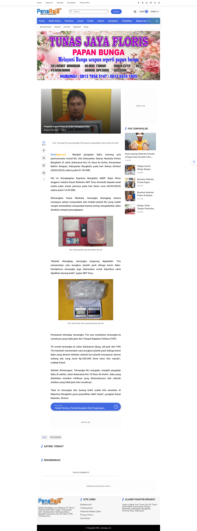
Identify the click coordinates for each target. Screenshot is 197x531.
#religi (86, 27)
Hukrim (100, 21)
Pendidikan (127, 21)
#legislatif (77, 27)
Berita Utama (55, 21)
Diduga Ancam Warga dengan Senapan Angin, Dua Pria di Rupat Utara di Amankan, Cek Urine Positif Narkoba (146, 168)
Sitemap (60, 3)
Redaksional (86, 505)
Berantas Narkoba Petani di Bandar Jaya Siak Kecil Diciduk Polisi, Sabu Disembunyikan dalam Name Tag (146, 194)
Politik (90, 21)
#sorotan (66, 27)
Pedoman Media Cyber (90, 511)
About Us (49, 3)
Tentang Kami (86, 508)
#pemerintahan (45, 27)
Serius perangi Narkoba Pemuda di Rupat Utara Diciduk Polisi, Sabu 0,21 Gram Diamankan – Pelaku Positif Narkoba (139, 155)
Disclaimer (71, 3)
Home (39, 3)
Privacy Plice (85, 3)
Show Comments (81, 472)
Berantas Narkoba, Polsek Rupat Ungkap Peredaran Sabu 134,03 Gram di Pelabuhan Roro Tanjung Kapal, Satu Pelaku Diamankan (146, 181)
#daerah (57, 27)
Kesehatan (113, 21)
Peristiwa (69, 21)
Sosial (80, 21)
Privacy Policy (86, 515)
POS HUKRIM (55, 437)
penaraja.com (106, 528)
